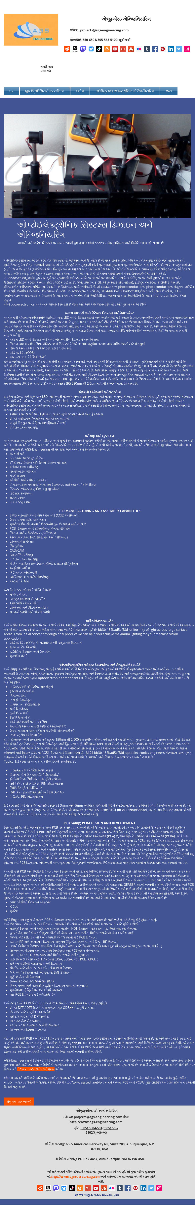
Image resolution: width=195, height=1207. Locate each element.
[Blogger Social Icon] (107, 49)
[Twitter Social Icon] (179, 49)
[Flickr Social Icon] (139, 49)
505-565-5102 (107, 40)
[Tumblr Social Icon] (147, 49)
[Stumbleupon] (131, 49)
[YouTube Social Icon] (115, 49)
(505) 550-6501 (91, 1128)
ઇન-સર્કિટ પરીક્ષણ (21, 555)
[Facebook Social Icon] (155, 49)
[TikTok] (99, 49)
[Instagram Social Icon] (187, 49)
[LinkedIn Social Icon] (171, 49)
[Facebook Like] (165, 70)
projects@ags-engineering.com (104, 30)
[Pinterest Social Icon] (163, 49)
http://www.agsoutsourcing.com (75, 1176)
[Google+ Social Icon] (123, 49)
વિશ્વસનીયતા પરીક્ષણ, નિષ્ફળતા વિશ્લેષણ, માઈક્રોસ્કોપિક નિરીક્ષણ (53, 484)
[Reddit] (67, 49)
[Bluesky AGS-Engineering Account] (91, 49)
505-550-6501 (86, 40)
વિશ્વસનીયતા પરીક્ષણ (24, 559)
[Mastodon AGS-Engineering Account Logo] (83, 49)
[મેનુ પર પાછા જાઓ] (19, 1102)
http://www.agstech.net (80, 1082)
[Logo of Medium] (75, 49)
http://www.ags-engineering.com (96, 1122)
